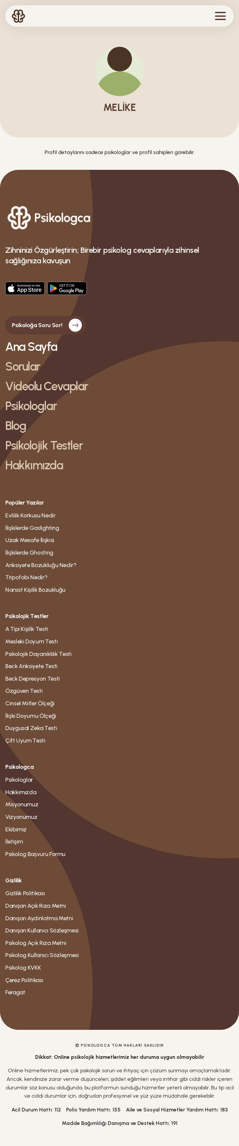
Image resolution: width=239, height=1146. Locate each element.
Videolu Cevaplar (46, 386)
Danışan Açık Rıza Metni (35, 905)
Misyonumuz (21, 804)
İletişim (14, 841)
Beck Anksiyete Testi (31, 666)
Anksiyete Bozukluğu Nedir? (41, 565)
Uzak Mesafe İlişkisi (29, 540)
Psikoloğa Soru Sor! (47, 325)
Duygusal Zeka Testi (31, 728)
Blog (15, 426)
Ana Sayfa (31, 347)
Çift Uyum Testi (25, 740)
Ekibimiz (16, 829)
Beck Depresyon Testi (32, 678)
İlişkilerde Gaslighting (32, 528)
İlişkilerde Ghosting (29, 552)
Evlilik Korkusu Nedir (30, 515)
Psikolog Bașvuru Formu (35, 854)
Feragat (15, 992)
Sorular (22, 366)
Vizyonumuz (21, 816)
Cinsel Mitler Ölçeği (30, 703)
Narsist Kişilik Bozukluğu (35, 589)
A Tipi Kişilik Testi (26, 629)
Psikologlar (31, 406)
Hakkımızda (34, 465)
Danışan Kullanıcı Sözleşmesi (42, 930)
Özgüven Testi (23, 690)
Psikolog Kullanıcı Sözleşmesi (42, 955)
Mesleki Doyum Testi (31, 641)
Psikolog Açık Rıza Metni (35, 943)
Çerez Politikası (24, 980)
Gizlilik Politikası (25, 893)
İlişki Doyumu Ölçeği (30, 715)
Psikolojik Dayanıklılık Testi (38, 654)
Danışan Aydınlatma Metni (39, 918)
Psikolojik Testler (44, 445)
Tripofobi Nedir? (26, 577)
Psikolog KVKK (23, 967)
